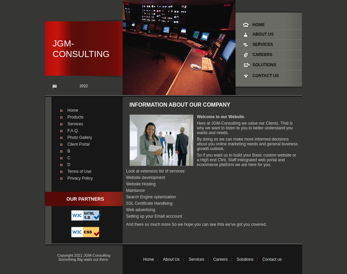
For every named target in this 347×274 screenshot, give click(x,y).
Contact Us (265, 75)
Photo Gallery (79, 137)
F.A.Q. (73, 130)
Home (258, 24)
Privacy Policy (80, 178)
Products (75, 117)
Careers (262, 54)
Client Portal (78, 144)
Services (262, 44)
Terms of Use (79, 171)
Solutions (264, 64)
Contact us (272, 259)
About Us (263, 34)
